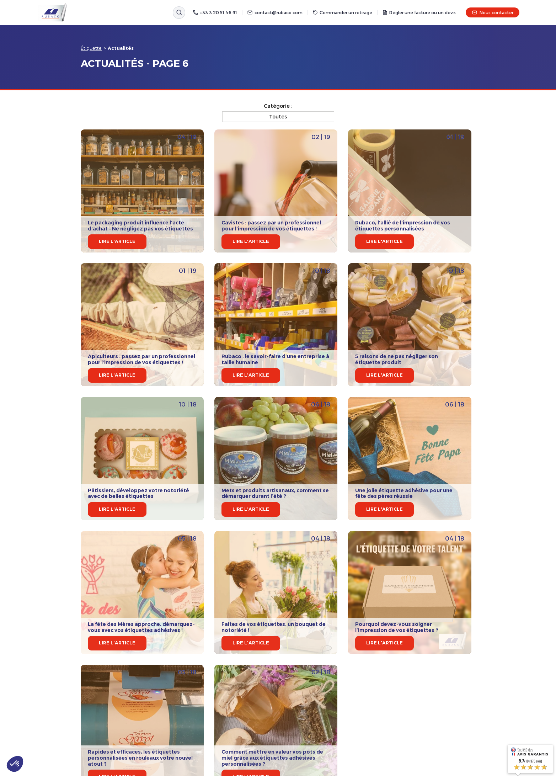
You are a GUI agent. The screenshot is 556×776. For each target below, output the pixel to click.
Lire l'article (117, 241)
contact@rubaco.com (274, 12)
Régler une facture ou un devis (419, 12)
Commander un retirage (342, 12)
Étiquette (91, 48)
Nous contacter (492, 12)
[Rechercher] (179, 12)
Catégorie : (278, 106)
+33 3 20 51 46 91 (215, 12)
